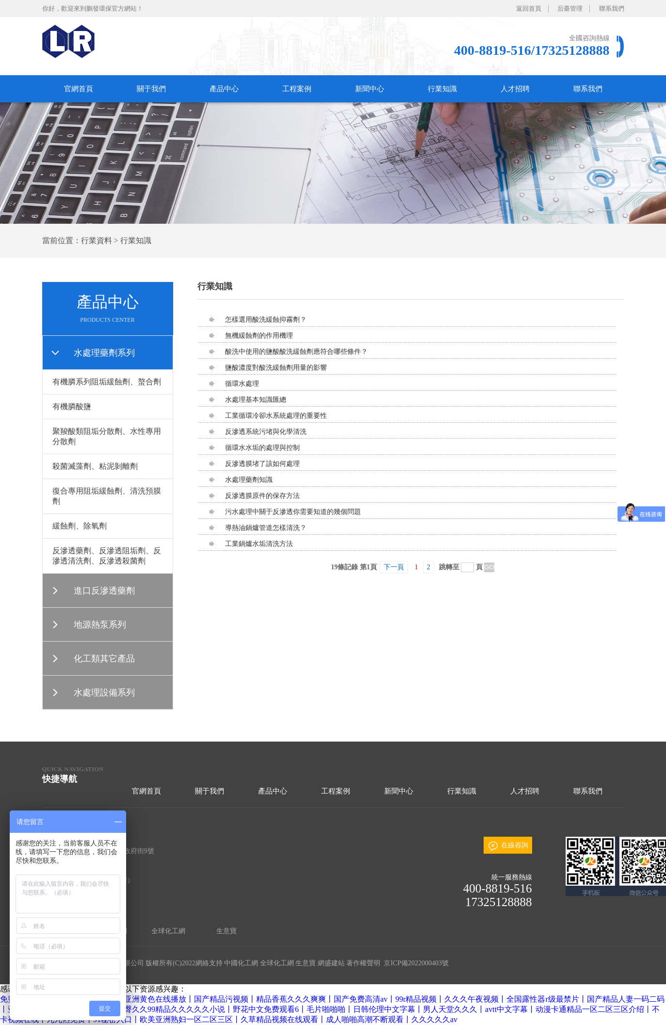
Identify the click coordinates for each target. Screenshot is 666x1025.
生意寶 (226, 931)
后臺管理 (570, 8)
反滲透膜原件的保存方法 (262, 495)
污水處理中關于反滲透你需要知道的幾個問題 (293, 511)
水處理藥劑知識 (249, 479)
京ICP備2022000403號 (415, 963)
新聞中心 (369, 89)
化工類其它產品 (104, 658)
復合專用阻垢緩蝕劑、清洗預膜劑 (106, 496)
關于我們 (151, 89)
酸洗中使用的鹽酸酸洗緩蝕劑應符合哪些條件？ (296, 351)
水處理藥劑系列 (104, 353)
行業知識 (442, 89)
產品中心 (224, 89)
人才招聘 (515, 89)
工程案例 (296, 89)
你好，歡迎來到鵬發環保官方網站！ (92, 8)
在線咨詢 (514, 845)
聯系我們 (611, 8)
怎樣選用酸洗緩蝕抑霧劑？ (266, 319)
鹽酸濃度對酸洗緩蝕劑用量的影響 (276, 367)
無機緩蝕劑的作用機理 (259, 335)
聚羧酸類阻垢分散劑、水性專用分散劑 (106, 436)
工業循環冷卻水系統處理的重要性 (276, 415)
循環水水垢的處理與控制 (262, 447)
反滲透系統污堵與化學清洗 (266, 431)
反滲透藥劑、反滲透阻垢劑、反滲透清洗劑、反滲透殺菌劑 (106, 555)
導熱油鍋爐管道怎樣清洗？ (266, 527)
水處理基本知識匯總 (255, 399)
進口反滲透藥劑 (104, 590)
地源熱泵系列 (100, 624)
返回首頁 (528, 8)
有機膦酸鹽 (71, 406)
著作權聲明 (363, 963)
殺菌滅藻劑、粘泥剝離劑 (95, 466)
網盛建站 (331, 963)
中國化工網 (241, 963)
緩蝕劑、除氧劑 (79, 526)
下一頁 (394, 567)
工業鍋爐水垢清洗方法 (259, 543)
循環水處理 (242, 383)
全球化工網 (168, 931)
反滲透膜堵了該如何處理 (262, 463)
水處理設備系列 (104, 692)
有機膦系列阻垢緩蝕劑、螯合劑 (106, 382)
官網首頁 (78, 89)
